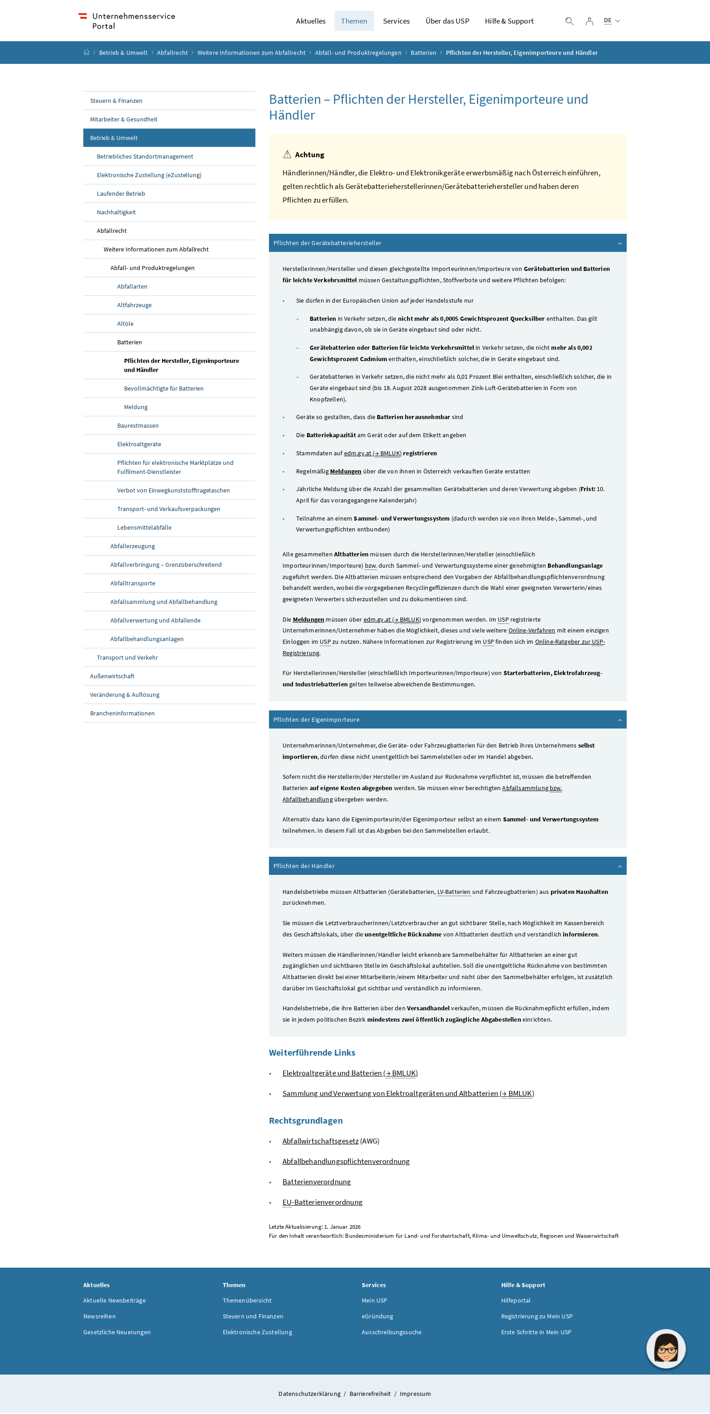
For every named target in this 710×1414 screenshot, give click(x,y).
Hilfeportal (516, 1301)
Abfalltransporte (132, 584)
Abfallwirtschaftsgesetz (321, 1142)
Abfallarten (132, 288)
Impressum (416, 1394)
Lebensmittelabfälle (144, 529)
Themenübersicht (247, 1301)
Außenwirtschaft (112, 677)
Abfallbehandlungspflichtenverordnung (346, 1163)
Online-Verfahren (532, 631)
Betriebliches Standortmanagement (145, 158)
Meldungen (346, 472)
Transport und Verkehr (127, 659)
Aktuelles (311, 21)
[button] (666, 1348)
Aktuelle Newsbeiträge (114, 1301)
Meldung (136, 408)
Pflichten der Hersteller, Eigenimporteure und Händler (181, 366)
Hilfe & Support (509, 21)
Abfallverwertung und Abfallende (155, 622)
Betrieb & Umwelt (123, 54)
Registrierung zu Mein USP (537, 1317)
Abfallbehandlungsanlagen (147, 640)
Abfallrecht (172, 54)
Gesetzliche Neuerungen (117, 1333)
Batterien (424, 54)
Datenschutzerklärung (310, 1394)
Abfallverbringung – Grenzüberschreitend (166, 566)
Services (396, 21)
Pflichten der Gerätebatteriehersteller (448, 244)
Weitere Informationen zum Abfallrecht (251, 54)
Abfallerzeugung (132, 547)
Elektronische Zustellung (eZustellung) (149, 176)
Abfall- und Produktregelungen (358, 54)
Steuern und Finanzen (253, 1317)
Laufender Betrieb (121, 195)
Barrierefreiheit (371, 1394)
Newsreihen (99, 1317)
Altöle (125, 325)
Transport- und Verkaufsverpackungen (169, 510)
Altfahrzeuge (134, 306)
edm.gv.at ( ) (373, 454)
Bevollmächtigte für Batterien (164, 390)
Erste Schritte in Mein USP (536, 1333)
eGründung (377, 1317)
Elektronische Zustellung (257, 1333)
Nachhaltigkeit (116, 213)
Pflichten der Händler (448, 867)
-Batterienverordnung (323, 1203)
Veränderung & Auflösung (124, 696)
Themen (354, 21)
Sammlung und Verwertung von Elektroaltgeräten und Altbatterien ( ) (408, 1095)
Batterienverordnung (317, 1183)
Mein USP (374, 1301)
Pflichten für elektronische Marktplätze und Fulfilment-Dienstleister (175, 468)
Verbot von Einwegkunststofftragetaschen (173, 491)
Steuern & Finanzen (116, 102)
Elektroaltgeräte (139, 445)
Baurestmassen (138, 427)
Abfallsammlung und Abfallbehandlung (163, 603)
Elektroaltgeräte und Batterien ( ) (350, 1074)
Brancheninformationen (122, 714)
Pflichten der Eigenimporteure (448, 721)
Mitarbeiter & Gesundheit (124, 120)
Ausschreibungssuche (392, 1333)
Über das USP (448, 21)
